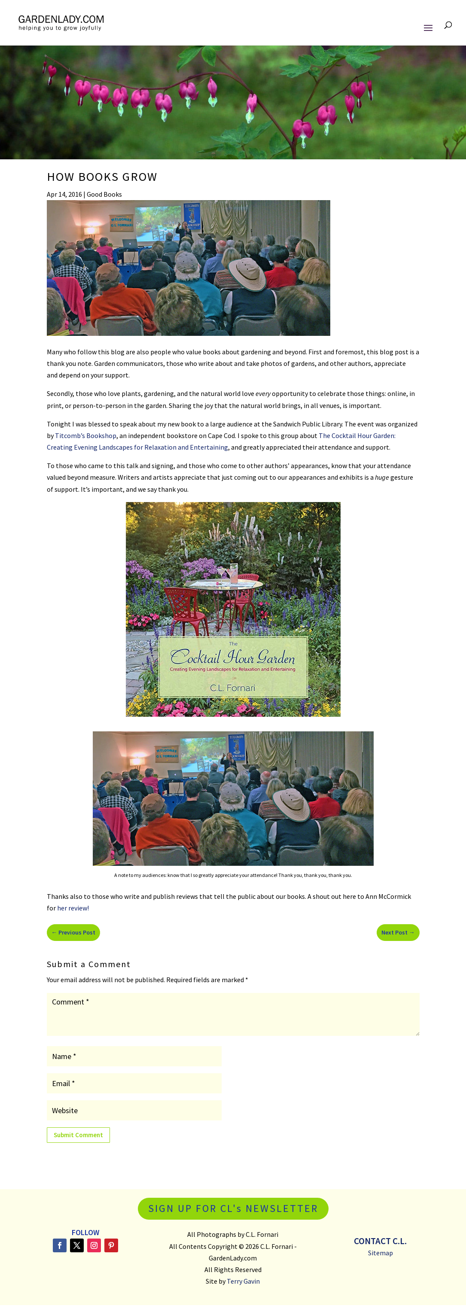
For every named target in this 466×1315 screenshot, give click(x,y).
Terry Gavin (243, 1281)
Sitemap (380, 1252)
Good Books (104, 194)
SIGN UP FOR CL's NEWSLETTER (233, 1208)
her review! (73, 908)
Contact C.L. (380, 1241)
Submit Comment (78, 1135)
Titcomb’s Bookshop (85, 435)
